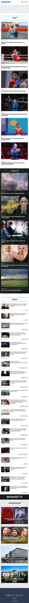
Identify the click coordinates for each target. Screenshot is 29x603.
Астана (26, 310)
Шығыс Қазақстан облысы (23, 454)
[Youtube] (9, 595)
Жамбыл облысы (24, 377)
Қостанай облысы (24, 396)
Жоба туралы (14, 601)
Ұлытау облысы (25, 492)
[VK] (11, 595)
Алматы (26, 319)
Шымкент (26, 463)
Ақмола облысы (25, 329)
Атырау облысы (25, 358)
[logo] (6, 2)
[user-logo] (22, 2)
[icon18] (14, 592)
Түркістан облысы (24, 425)
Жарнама (14, 598)
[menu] (27, 2)
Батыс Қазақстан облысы (23, 367)
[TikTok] (6, 595)
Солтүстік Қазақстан (24, 444)
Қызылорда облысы (24, 406)
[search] (25, 2)
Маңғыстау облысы (24, 415)
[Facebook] (14, 595)
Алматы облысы (25, 348)
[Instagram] (16, 595)
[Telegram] (19, 595)
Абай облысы (25, 473)
